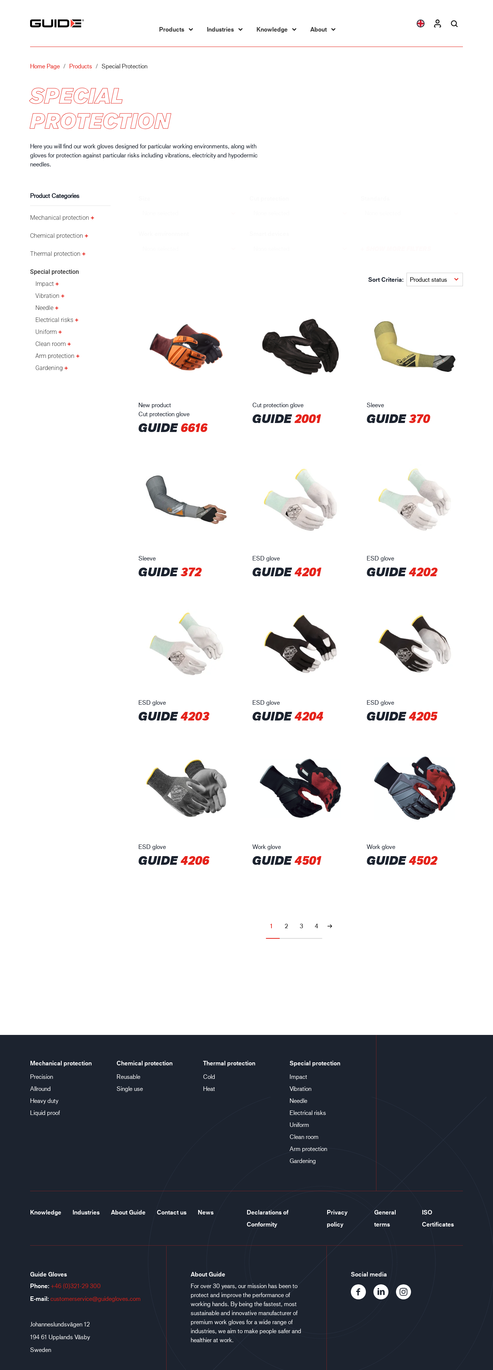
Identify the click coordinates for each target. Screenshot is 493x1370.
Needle (44, 307)
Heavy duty (44, 1100)
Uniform (46, 331)
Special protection (54, 271)
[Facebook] (362, 1297)
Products (171, 29)
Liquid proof (45, 1112)
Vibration (47, 295)
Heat (209, 1088)
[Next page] (329, 926)
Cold (209, 1076)
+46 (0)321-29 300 (76, 1285)
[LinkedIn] (384, 1297)
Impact (44, 283)
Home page (45, 65)
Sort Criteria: (386, 279)
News (206, 1212)
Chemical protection (56, 235)
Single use (130, 1088)
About (318, 29)
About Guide (128, 1212)
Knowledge (272, 29)
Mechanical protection (59, 217)
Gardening (49, 368)
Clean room (50, 343)
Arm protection (54, 355)
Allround (40, 1088)
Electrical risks (54, 319)
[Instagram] (406, 1297)
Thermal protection (55, 253)
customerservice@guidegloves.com (95, 1298)
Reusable (128, 1076)
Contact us (172, 1212)
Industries (220, 29)
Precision (41, 1076)
